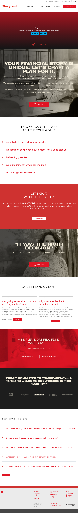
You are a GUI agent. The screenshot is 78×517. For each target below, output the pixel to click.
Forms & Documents (54, 1)
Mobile (26, 515)
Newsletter (52, 501)
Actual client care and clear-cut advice (24, 143)
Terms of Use (5, 515)
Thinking (56, 6)
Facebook (69, 497)
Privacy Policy (13, 515)
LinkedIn (69, 496)
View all (6, 479)
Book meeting (39, 220)
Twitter (68, 501)
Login (74, 1)
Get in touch (69, 6)
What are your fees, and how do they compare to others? (29, 461)
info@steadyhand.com (54, 509)
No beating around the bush (19, 174)
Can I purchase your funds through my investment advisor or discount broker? (38, 470)
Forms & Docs (53, 498)
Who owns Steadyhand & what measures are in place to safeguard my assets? (38, 432)
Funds (48, 6)
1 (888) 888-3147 (27, 205)
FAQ (51, 497)
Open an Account (66, 1)
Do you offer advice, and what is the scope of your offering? (30, 442)
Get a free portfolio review (50, 360)
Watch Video (39, 106)
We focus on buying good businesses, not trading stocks (34, 151)
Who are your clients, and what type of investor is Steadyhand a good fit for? (37, 451)
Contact (52, 500)
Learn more (39, 44)
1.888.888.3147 (53, 507)
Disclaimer (20, 515)
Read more (17, 322)
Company (39, 6)
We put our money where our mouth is (24, 166)
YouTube (69, 499)
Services (30, 6)
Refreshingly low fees (15, 159)
